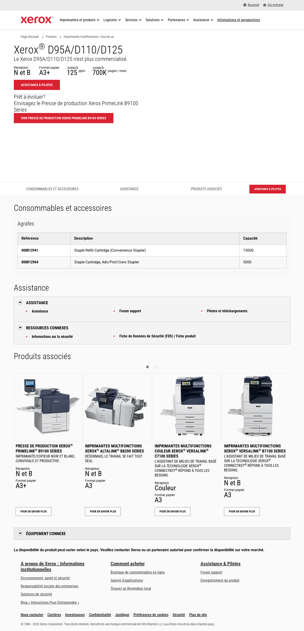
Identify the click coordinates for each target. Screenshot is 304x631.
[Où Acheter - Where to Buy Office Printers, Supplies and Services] (273, 4)
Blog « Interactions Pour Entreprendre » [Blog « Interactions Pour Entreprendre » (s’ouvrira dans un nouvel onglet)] (50, 602)
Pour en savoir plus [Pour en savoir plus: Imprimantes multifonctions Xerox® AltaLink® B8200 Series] (103, 511)
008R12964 (29, 262)
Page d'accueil (30, 37)
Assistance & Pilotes (221, 563)
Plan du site (198, 614)
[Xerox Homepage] (37, 20)
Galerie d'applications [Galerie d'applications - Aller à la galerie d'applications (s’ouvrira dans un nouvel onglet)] (127, 580)
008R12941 (29, 250)
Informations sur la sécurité (52, 336)
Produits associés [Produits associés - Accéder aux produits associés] (206, 189)
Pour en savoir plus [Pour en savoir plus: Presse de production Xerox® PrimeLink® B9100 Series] (34, 511)
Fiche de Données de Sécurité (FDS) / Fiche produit (157, 336)
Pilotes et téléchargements (227, 311)
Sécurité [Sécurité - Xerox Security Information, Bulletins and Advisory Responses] (179, 614)
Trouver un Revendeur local (131, 588)
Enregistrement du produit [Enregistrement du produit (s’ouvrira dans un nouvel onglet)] (220, 580)
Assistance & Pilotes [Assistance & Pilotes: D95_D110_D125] (37, 85)
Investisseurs (75, 614)
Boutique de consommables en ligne (138, 572)
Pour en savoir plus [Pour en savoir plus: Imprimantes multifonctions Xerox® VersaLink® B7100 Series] (242, 511)
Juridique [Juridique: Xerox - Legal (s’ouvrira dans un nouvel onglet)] (122, 614)
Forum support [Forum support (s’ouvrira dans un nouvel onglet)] (211, 572)
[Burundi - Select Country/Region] (251, 4)
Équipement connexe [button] (46, 533)
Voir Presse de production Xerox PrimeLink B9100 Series (63, 118)
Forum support (130, 311)
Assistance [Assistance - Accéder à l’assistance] (129, 189)
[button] (147, 367)
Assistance (40, 311)
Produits (51, 37)
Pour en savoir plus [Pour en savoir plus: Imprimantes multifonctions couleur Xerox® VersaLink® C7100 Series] (172, 511)
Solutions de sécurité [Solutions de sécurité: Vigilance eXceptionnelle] (36, 594)
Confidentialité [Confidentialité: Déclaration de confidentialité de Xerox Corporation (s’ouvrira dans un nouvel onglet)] (100, 614)
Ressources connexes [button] (47, 327)
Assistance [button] (37, 302)
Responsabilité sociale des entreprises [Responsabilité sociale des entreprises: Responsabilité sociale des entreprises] (49, 586)
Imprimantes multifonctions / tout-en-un (89, 37)
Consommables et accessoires (52, 189)
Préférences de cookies (150, 614)
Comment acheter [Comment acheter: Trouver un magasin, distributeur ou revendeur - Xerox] (128, 563)
